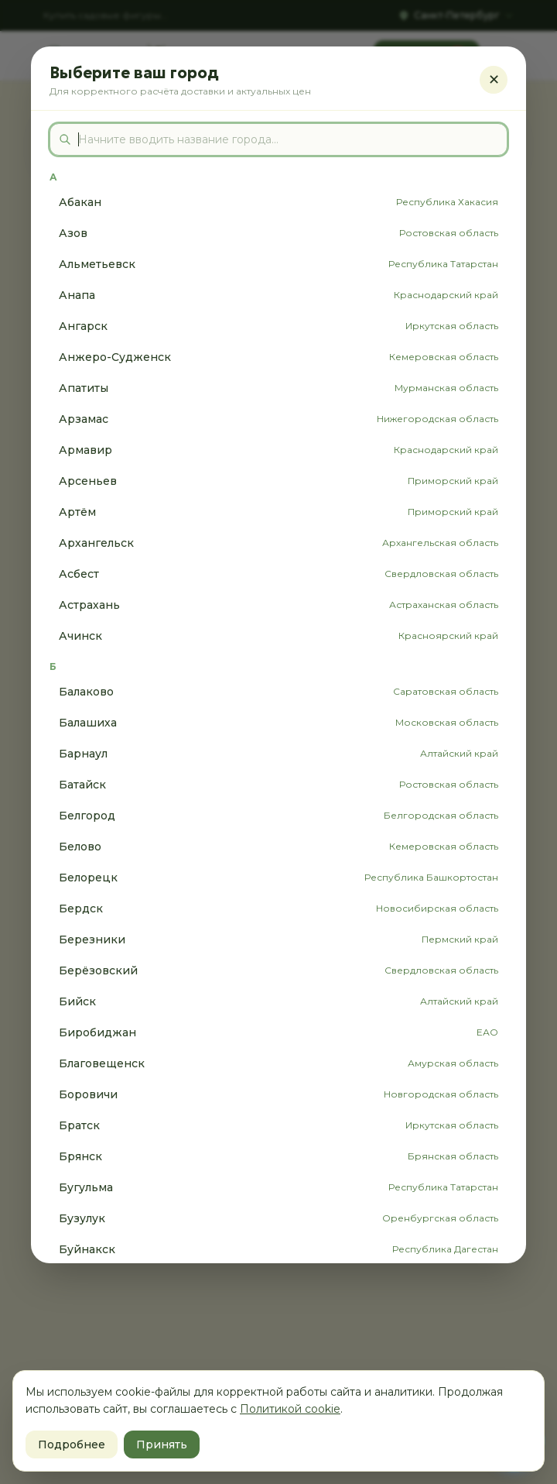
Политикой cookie (290, 1409)
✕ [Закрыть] (494, 79)
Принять (161, 1444)
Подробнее (71, 1444)
